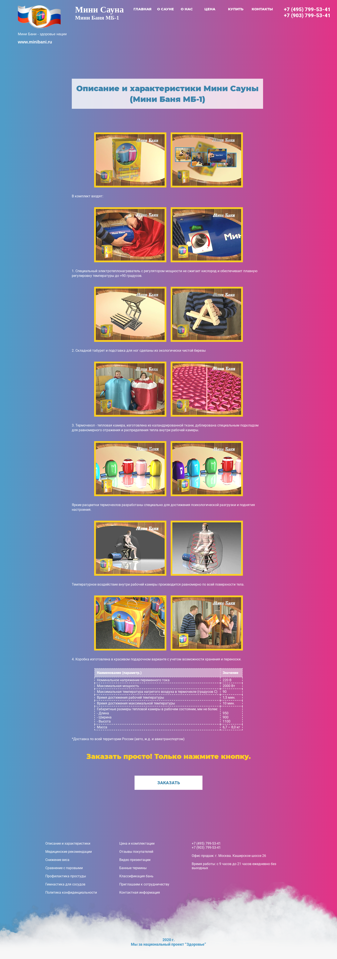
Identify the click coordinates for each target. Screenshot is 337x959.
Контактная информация (139, 892)
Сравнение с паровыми (64, 868)
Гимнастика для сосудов (65, 884)
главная (142, 9)
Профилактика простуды (65, 876)
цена (209, 9)
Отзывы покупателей (136, 852)
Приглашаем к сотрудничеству (144, 884)
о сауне (165, 9)
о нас (187, 9)
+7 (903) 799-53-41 (307, 15)
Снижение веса (57, 860)
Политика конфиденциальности (71, 892)
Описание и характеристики (67, 843)
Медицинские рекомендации (68, 852)
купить (236, 9)
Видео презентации (134, 860)
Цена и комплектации (137, 843)
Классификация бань (136, 876)
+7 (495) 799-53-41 (307, 9)
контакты (262, 9)
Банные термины (133, 868)
